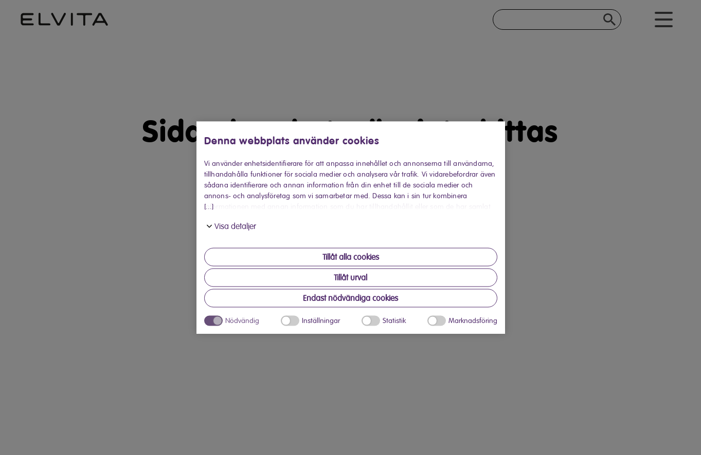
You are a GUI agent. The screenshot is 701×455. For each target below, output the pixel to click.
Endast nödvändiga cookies (350, 298)
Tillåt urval (350, 278)
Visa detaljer (235, 226)
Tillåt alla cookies (350, 257)
